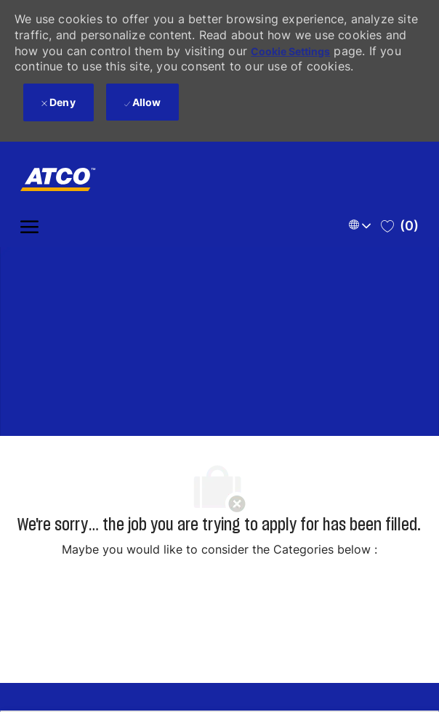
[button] (362, 226)
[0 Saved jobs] (400, 226)
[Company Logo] (60, 179)
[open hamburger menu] (29, 225)
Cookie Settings (290, 51)
